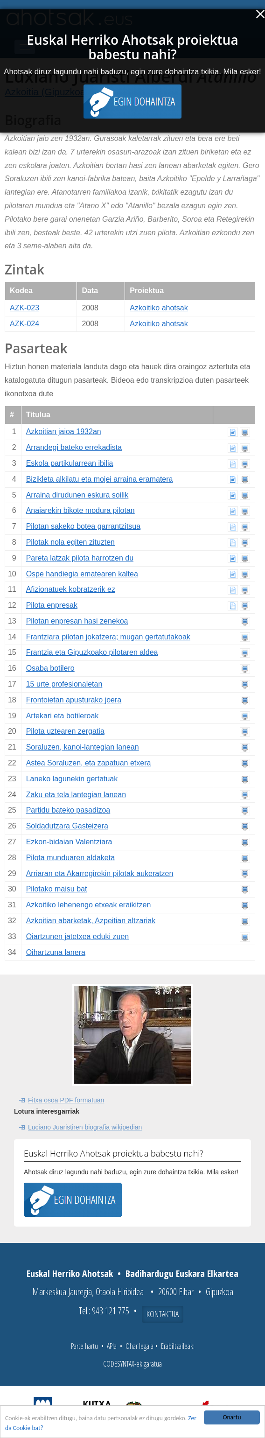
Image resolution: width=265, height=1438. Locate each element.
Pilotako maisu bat (56, 889)
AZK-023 (24, 308)
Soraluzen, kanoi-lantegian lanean (82, 747)
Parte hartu (84, 1346)
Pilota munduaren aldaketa (70, 858)
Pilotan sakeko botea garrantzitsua (83, 526)
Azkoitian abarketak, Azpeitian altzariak (90, 921)
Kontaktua (162, 1313)
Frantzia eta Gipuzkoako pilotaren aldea (92, 652)
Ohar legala (139, 1346)
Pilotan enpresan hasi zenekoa (77, 621)
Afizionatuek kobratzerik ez (70, 589)
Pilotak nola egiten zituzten (70, 542)
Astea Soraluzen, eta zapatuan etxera (88, 763)
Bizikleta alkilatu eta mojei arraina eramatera (99, 479)
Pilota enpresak (51, 605)
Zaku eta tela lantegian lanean (76, 795)
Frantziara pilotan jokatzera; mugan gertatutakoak (108, 637)
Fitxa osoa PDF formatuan (66, 1100)
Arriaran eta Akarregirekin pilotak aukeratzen (100, 873)
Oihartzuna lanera (55, 952)
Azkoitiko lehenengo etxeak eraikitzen (88, 905)
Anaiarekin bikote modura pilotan (80, 510)
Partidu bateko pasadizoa (68, 810)
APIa (112, 1346)
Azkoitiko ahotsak (159, 308)
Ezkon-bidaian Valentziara (69, 842)
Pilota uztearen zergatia (65, 731)
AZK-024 (24, 324)
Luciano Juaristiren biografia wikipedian (85, 1127)
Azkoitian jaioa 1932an (63, 431)
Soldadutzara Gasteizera (67, 826)
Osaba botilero (50, 668)
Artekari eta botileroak (62, 716)
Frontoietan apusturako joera (74, 700)
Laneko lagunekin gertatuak (72, 779)
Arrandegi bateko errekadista (74, 447)
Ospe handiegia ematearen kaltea (82, 574)
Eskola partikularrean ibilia (69, 463)
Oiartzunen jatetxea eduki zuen (77, 936)
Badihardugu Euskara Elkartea (182, 1273)
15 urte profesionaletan (64, 684)
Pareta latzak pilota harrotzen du (79, 558)
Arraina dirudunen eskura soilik (77, 495)
